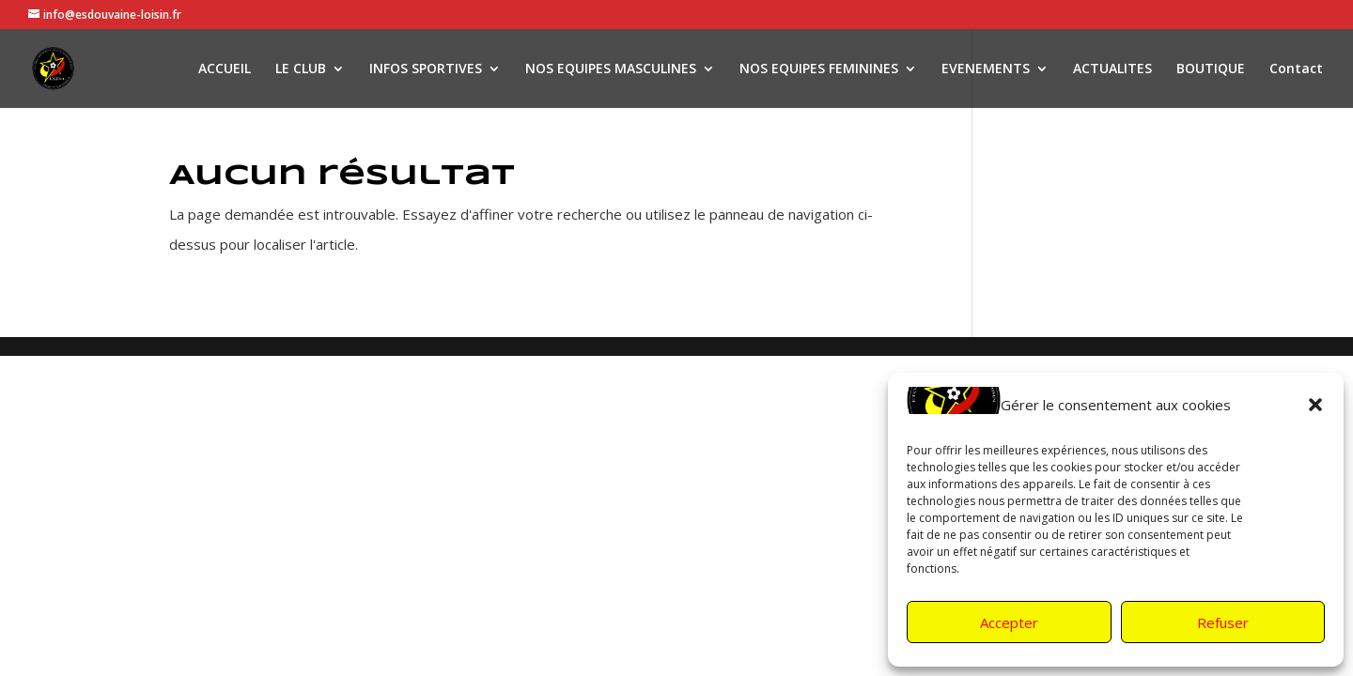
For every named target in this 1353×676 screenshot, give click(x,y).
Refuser (1223, 622)
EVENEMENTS (985, 69)
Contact (1296, 69)
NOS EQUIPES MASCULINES (610, 69)
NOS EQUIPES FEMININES (818, 69)
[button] (1315, 404)
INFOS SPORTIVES (425, 69)
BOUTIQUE (1210, 69)
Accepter (1009, 622)
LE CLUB (300, 69)
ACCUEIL (224, 69)
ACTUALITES (1112, 69)
